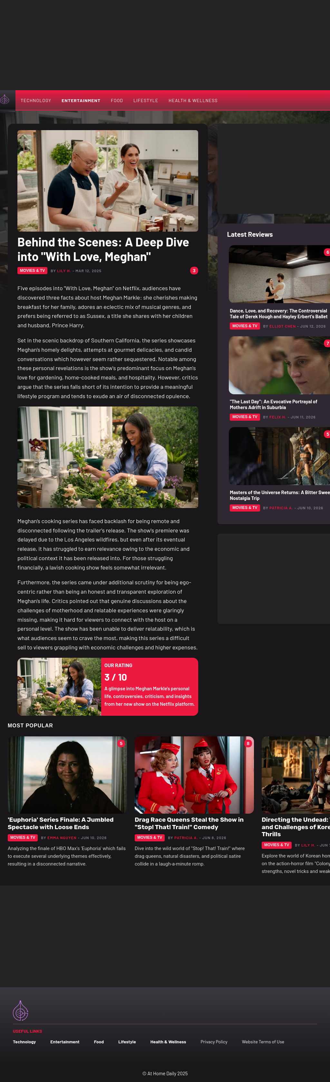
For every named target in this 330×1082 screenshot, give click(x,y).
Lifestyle (145, 100)
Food (117, 100)
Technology (36, 100)
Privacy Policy (213, 1041)
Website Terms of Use (263, 1041)
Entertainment (81, 100)
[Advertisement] (165, 45)
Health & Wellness (193, 100)
